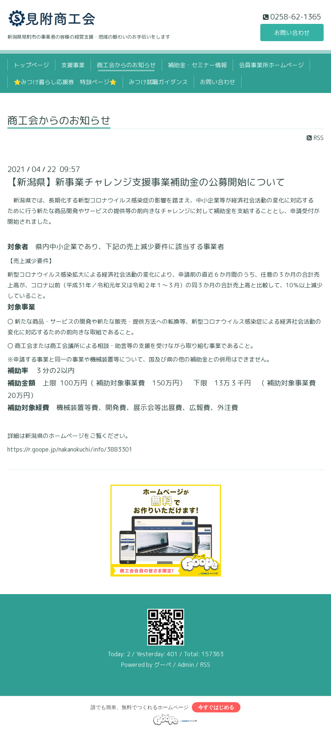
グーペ (163, 665)
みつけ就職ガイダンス (158, 82)
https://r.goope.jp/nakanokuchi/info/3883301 (70, 449)
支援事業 (73, 65)
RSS (315, 138)
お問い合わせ (292, 33)
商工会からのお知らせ (126, 65)
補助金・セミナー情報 (197, 65)
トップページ (31, 65)
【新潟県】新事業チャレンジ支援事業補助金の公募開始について (146, 181)
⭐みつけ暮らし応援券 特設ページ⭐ (65, 82)
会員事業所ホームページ (271, 65)
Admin (185, 665)
